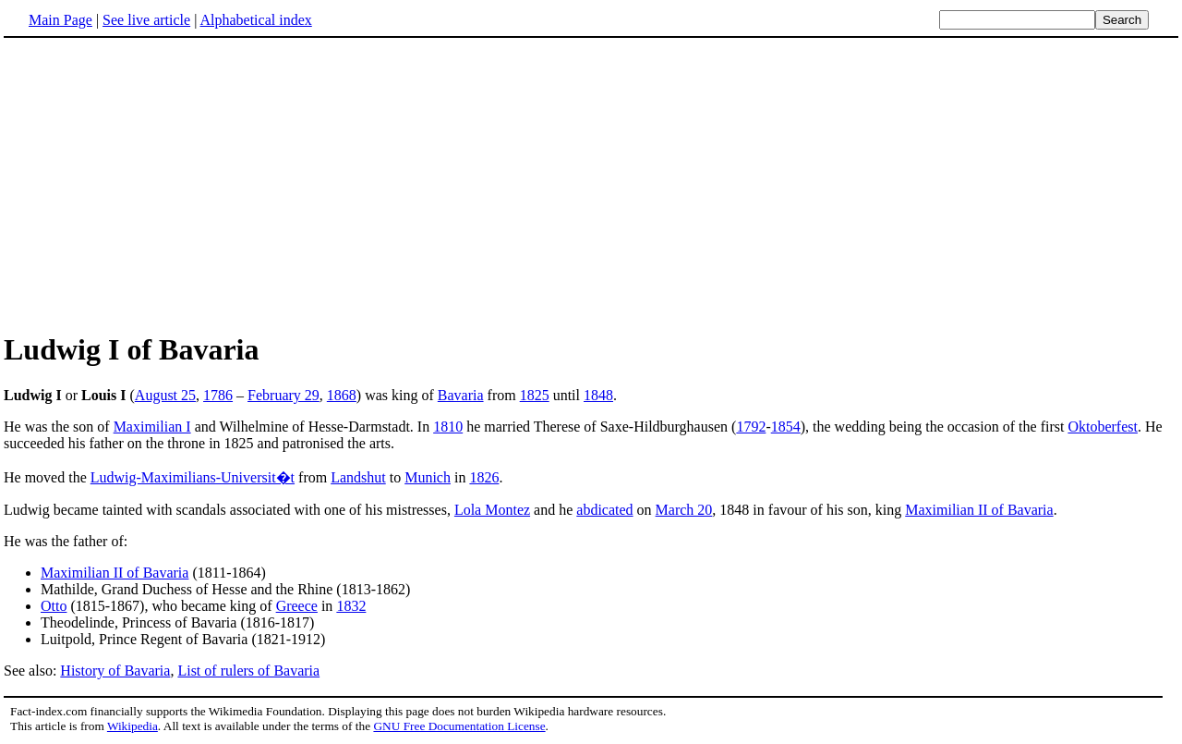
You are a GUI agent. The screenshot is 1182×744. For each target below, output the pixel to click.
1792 (751, 426)
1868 (341, 395)
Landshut (358, 477)
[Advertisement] (159, 184)
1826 (484, 477)
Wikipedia (132, 726)
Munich (427, 477)
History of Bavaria (115, 670)
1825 (534, 395)
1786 (218, 395)
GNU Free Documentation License (459, 726)
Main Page (60, 20)
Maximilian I (152, 426)
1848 (598, 395)
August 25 (165, 395)
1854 (786, 426)
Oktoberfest (1102, 426)
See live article (146, 20)
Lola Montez (492, 510)
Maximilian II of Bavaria (979, 510)
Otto (53, 606)
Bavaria (461, 395)
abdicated (604, 510)
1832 (351, 606)
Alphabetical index (255, 20)
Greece (297, 606)
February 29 (283, 395)
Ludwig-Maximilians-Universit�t (192, 477)
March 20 (684, 510)
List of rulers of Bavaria (248, 670)
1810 (448, 426)
